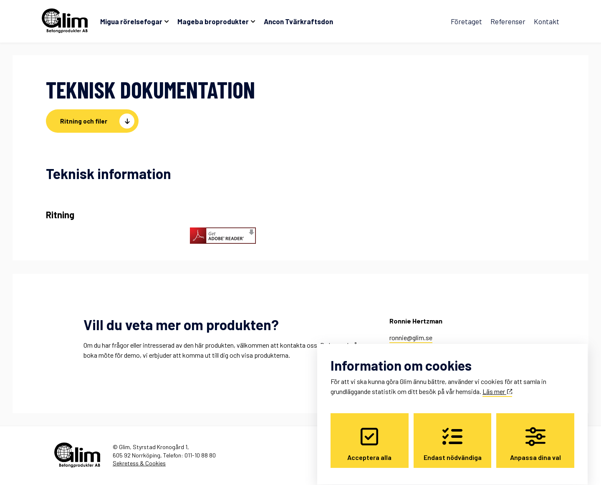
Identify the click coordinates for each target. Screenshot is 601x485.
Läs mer (497, 384)
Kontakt (546, 21)
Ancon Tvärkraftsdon (298, 21)
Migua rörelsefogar (131, 21)
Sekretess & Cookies (139, 463)
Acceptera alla (369, 436)
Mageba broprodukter (213, 21)
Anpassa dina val (535, 436)
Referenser (507, 21)
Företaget (466, 21)
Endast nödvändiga (453, 436)
